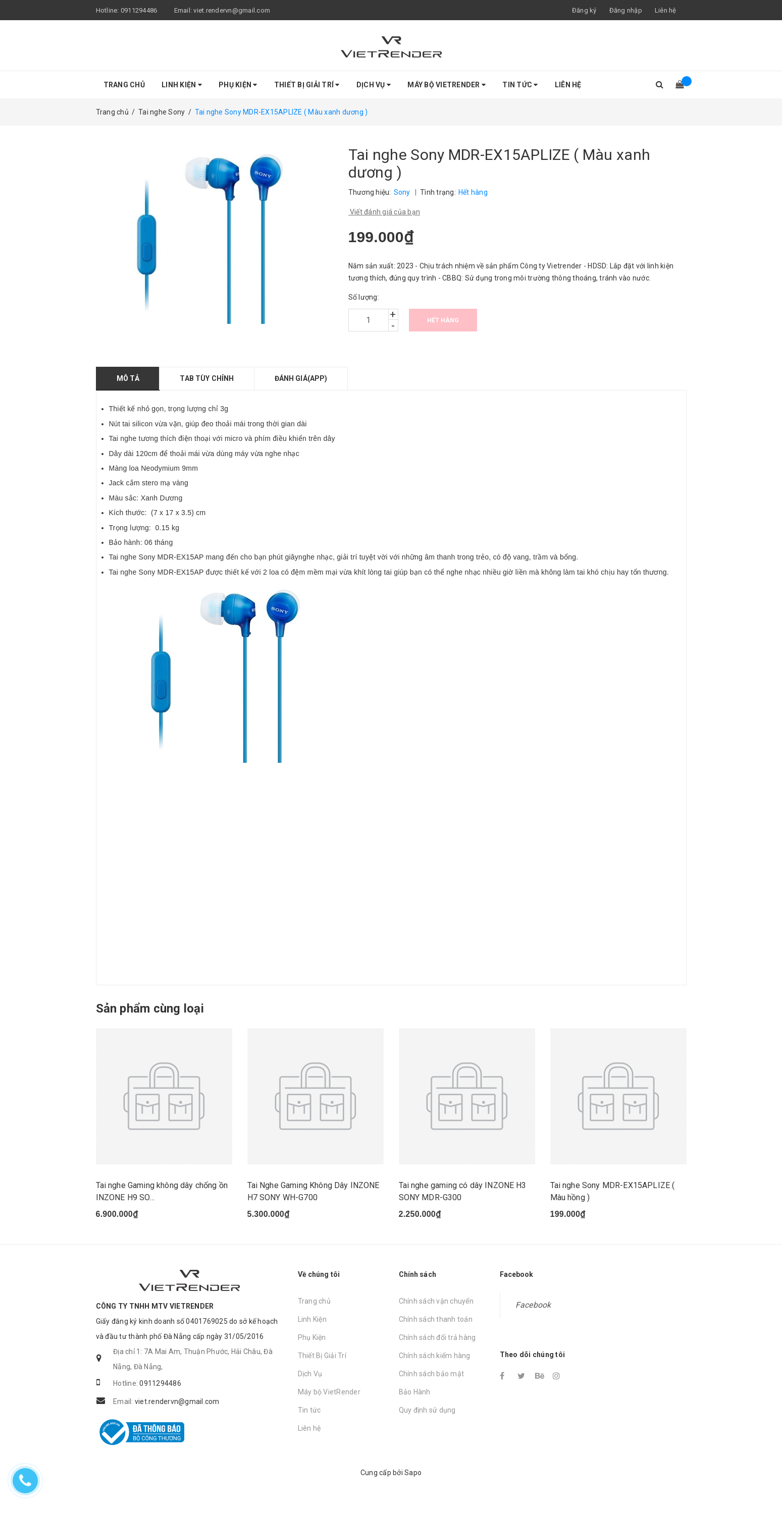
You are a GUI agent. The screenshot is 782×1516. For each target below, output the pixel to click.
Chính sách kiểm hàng (435, 1365)
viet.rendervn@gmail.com (231, 10)
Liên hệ (665, 10)
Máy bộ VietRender (446, 85)
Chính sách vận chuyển (436, 1311)
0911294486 (139, 10)
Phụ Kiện (238, 85)
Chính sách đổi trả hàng (437, 1347)
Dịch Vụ (373, 85)
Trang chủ (124, 85)
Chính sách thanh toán (436, 1329)
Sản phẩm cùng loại (150, 1008)
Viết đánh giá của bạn (384, 212)
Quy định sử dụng (427, 1420)
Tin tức (520, 85)
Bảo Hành (415, 1401)
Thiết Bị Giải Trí (307, 85)
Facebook (533, 1314)
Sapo (413, 1482)
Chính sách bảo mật (431, 1383)
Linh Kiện (182, 85)
